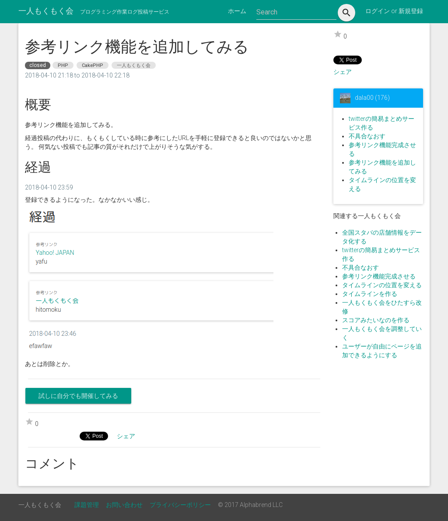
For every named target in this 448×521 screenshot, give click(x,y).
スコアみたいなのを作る (376, 320)
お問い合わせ (124, 504)
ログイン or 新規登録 (394, 10)
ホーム (237, 10)
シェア (342, 71)
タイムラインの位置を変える (382, 285)
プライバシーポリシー (180, 504)
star (337, 34)
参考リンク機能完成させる (379, 276)
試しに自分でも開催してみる (78, 395)
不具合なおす (367, 136)
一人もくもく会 (46, 10)
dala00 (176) (372, 97)
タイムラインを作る (369, 293)
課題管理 (86, 504)
